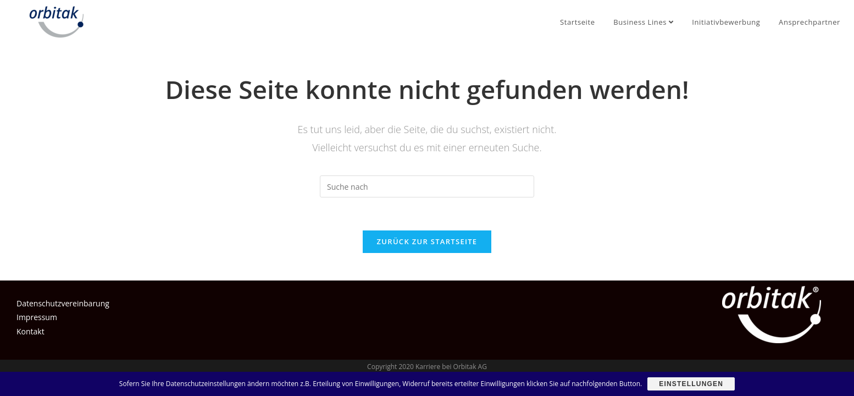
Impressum (36, 317)
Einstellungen (691, 384)
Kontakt (30, 331)
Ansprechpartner (809, 22)
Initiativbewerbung (726, 22)
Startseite (577, 22)
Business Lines (643, 22)
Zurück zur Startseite (427, 241)
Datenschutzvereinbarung (62, 303)
